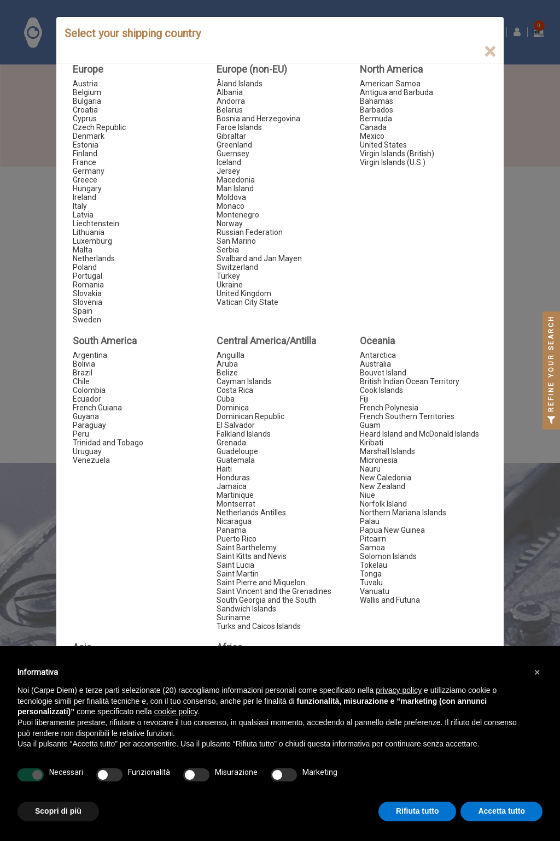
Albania (230, 92)
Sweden (87, 319)
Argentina (90, 355)
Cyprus (85, 118)
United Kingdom (244, 293)
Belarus (230, 109)
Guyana (86, 416)
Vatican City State (247, 302)
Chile (81, 381)
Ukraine (230, 284)
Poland (85, 267)
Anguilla (230, 355)
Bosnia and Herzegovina (258, 118)
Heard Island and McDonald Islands (419, 434)
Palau (370, 521)
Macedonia (236, 179)
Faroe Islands (239, 127)
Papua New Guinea (392, 530)
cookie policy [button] (175, 711)
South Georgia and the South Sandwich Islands (266, 604)
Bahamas (376, 101)
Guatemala (236, 460)
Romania (88, 284)
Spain (82, 311)
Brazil (82, 372)
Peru (81, 434)
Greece (85, 179)
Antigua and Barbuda (396, 92)
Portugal (87, 276)
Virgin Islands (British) (397, 153)
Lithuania (88, 232)
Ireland (84, 197)
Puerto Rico (236, 538)
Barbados (376, 109)
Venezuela (91, 460)
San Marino (236, 241)
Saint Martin (238, 573)
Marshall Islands (387, 451)
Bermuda (376, 118)
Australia (375, 364)
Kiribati (371, 442)
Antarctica (378, 355)
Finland (85, 153)
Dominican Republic (250, 416)
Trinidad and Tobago (108, 442)
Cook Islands (381, 390)
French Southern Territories (407, 416)
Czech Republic (99, 127)
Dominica (233, 407)
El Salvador (236, 425)
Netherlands (94, 258)
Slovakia (87, 293)
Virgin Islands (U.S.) (392, 162)
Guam (370, 425)
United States (383, 144)
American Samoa (390, 83)
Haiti (224, 468)
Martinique (235, 495)
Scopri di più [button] (58, 811)
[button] (537, 672)
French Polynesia (389, 407)
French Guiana (97, 407)
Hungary (87, 188)
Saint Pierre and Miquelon (261, 582)
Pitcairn (373, 538)
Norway (230, 223)
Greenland (234, 144)
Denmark (88, 136)
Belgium (87, 92)
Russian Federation (250, 232)
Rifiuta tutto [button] (417, 811)
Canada (373, 127)
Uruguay (87, 451)
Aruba (227, 364)
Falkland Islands (244, 434)
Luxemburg (92, 241)
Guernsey (233, 153)
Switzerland (237, 267)
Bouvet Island (383, 372)
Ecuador (87, 399)
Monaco (230, 206)
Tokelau (373, 565)
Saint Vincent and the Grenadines (274, 591)
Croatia (85, 109)
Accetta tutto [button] (501, 811)
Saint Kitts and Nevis (252, 556)
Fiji (364, 399)
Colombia (89, 390)
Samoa (372, 547)
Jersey (228, 171)
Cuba (226, 399)
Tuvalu (371, 582)
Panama (231, 530)
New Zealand (382, 486)
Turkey (228, 276)
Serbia (228, 249)
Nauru (370, 468)
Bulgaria (87, 101)
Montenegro (238, 214)
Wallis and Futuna (390, 600)
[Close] (489, 51)
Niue (367, 495)
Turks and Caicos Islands (259, 626)
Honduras (233, 477)
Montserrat (236, 503)
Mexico (372, 136)
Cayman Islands (244, 381)
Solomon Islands (388, 556)
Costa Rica (235, 390)
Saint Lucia (235, 565)
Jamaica (232, 486)
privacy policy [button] (399, 690)
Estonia (85, 144)
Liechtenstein (96, 223)
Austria (85, 83)
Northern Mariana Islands (403, 512)
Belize (227, 372)
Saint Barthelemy (247, 547)
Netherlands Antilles (251, 512)
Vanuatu (374, 591)
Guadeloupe (237, 451)
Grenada (231, 442)
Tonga (371, 573)
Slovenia (87, 302)
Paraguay (89, 425)
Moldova (231, 197)
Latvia (83, 214)
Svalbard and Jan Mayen (259, 258)
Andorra (231, 101)
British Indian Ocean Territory (409, 381)
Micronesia (379, 460)
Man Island (235, 188)
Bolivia (84, 364)
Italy (80, 206)
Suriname (233, 617)
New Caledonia (385, 477)
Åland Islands (239, 83)
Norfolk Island (383, 503)
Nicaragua (234, 521)
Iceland (229, 162)
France (84, 162)
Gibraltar (231, 136)
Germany (88, 171)
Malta (82, 249)
